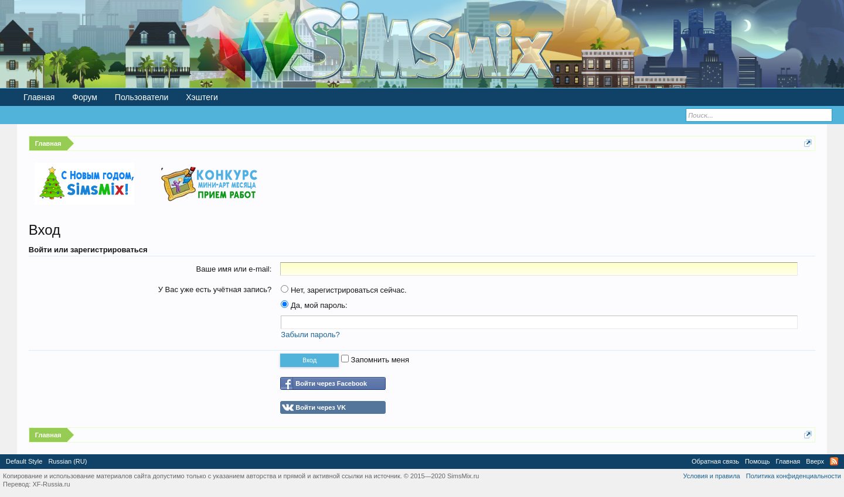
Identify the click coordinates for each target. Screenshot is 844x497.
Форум (84, 97)
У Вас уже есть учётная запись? (215, 289)
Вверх (815, 461)
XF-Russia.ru (51, 484)
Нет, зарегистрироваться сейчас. (343, 290)
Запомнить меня (375, 359)
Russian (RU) (67, 461)
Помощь (757, 461)
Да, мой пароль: (314, 305)
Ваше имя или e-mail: (234, 269)
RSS (834, 461)
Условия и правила (711, 475)
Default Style (24, 461)
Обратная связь (715, 461)
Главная (39, 97)
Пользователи (141, 97)
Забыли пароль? (310, 334)
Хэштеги (202, 97)
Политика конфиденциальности (793, 475)
